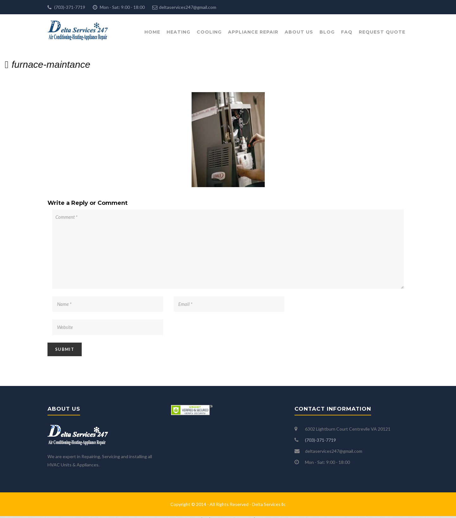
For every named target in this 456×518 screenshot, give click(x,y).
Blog (327, 32)
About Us (299, 32)
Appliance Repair (253, 32)
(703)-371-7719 (69, 7)
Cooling (209, 32)
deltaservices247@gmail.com (187, 7)
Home (152, 32)
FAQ (346, 32)
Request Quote (382, 32)
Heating (178, 32)
